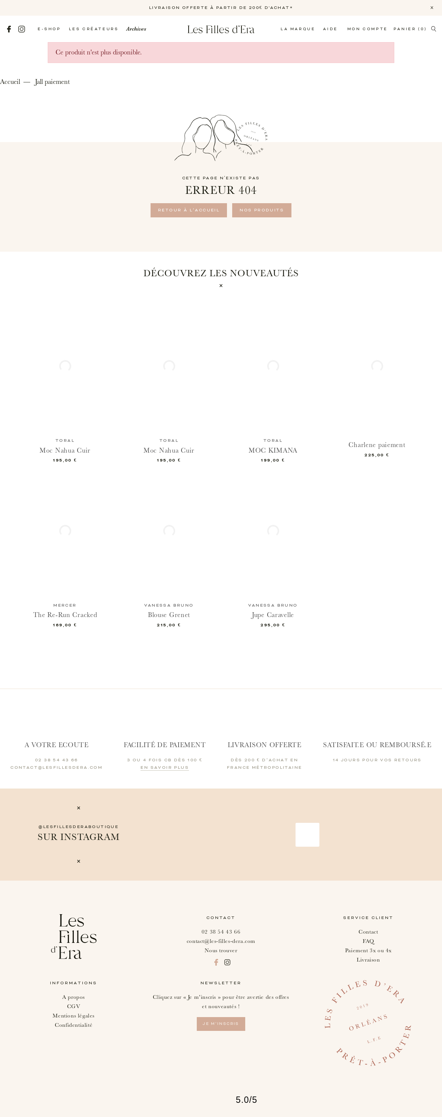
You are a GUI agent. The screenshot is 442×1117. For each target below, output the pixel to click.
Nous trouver (221, 950)
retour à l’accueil (189, 210)
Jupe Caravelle (273, 615)
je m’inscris (221, 1024)
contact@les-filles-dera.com (221, 941)
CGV (73, 1006)
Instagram (21, 29)
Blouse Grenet (169, 615)
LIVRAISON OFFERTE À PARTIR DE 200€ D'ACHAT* (221, 7)
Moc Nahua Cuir (65, 450)
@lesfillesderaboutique (78, 827)
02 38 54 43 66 (221, 931)
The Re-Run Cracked (65, 615)
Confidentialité (73, 1025)
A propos (73, 997)
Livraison (368, 959)
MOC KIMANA (273, 450)
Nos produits (262, 210)
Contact (368, 931)
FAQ (368, 941)
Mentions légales (74, 1015)
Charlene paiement (376, 445)
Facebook (9, 29)
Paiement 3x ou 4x (368, 950)
